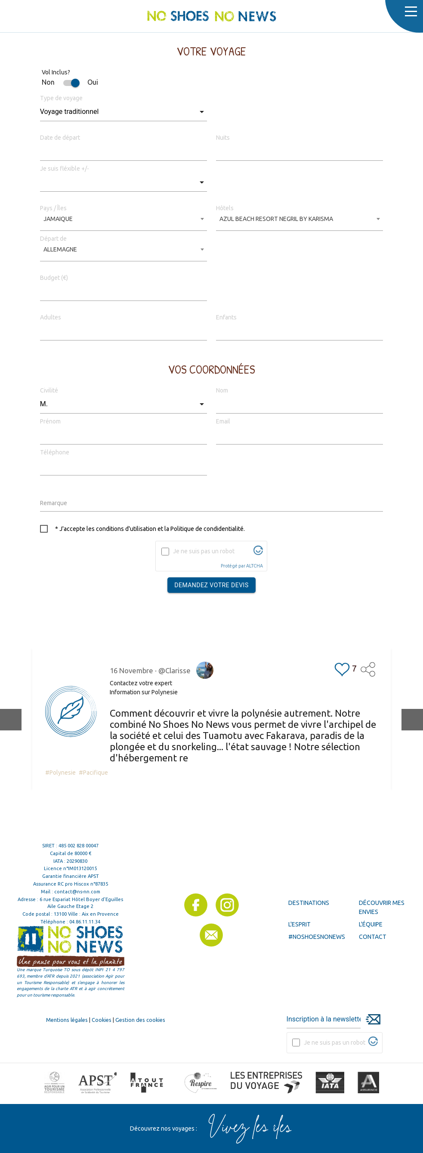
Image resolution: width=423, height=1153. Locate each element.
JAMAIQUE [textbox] (58, 218)
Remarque (53, 503)
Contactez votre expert (141, 683)
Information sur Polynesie (144, 692)
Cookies (101, 1020)
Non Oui (70, 82)
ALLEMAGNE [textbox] (60, 249)
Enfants (226, 317)
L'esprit (299, 924)
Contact (372, 936)
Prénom (50, 421)
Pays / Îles (53, 208)
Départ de (53, 238)
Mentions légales (67, 1020)
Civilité (49, 390)
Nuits (223, 137)
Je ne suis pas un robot (204, 551)
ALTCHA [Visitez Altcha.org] (254, 565)
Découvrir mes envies (381, 907)
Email (223, 421)
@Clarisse (174, 670)
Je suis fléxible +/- (64, 168)
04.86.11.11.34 (84, 921)
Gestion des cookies (140, 1020)
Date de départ (60, 137)
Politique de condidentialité (207, 528)
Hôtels (225, 208)
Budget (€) (54, 277)
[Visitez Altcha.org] (258, 552)
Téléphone (54, 452)
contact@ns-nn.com (77, 891)
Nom (222, 390)
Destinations (308, 902)
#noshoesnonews (316, 936)
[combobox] (123, 222)
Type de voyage (61, 98)
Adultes (50, 317)
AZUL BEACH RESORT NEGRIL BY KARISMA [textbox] (276, 218)
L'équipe (371, 924)
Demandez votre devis (211, 585)
